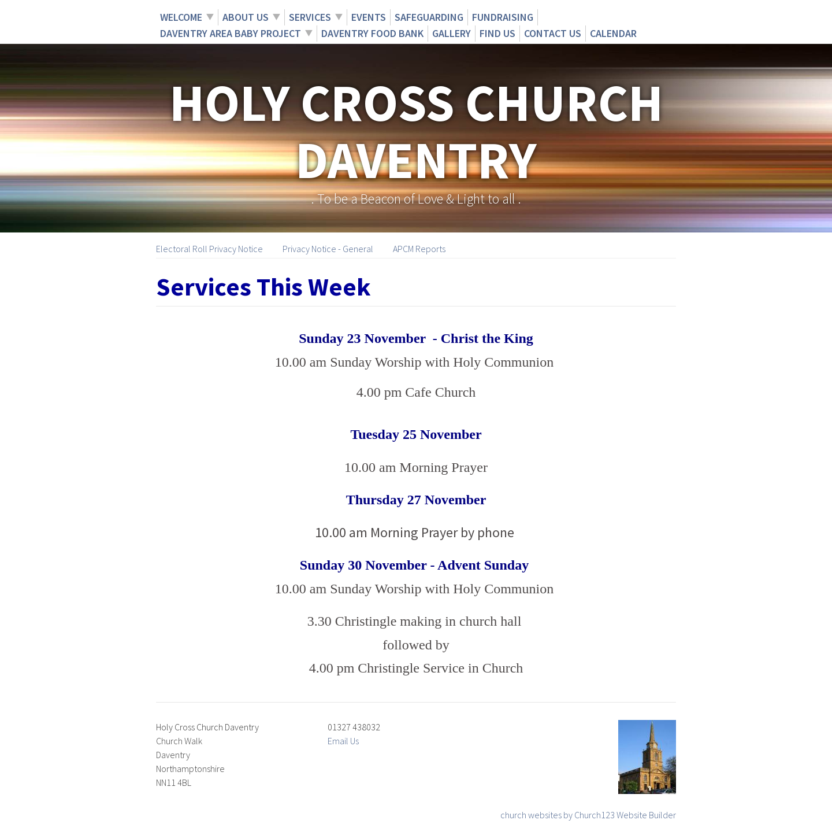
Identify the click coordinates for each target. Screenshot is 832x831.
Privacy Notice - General (328, 248)
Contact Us (552, 33)
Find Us (497, 33)
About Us (245, 17)
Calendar (613, 33)
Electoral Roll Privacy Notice (209, 248)
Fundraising (502, 17)
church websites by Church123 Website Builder (588, 815)
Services (310, 17)
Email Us (343, 741)
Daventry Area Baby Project (230, 33)
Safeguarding (429, 17)
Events (368, 17)
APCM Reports (419, 248)
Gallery (451, 33)
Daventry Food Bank (372, 33)
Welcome (181, 17)
